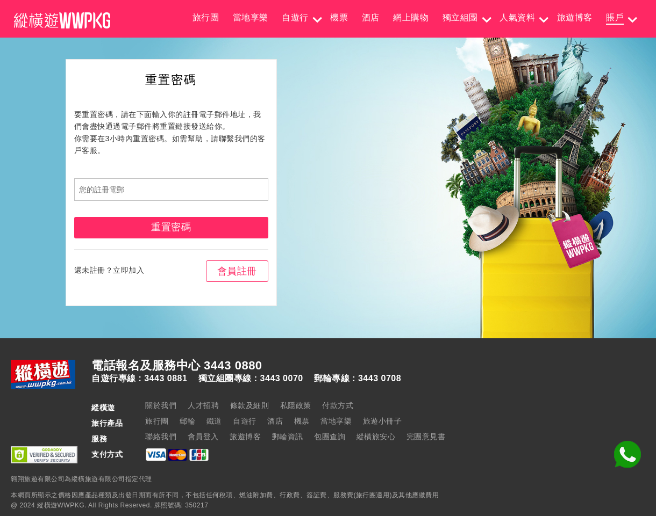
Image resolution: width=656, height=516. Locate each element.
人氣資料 (517, 17)
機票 (339, 17)
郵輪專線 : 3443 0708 (357, 378)
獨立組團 (460, 17)
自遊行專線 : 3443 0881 (139, 378)
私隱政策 (295, 405)
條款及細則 (249, 405)
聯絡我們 (160, 436)
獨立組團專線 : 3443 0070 (250, 378)
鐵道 (214, 421)
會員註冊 (237, 271)
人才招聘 (203, 405)
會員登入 (203, 436)
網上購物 (411, 17)
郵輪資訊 (287, 436)
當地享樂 (250, 17)
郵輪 (187, 421)
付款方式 (337, 405)
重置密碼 (171, 227)
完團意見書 (426, 436)
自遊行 (295, 17)
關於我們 (160, 405)
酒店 (371, 17)
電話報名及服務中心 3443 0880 (176, 366)
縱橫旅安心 (376, 436)
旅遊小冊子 (382, 421)
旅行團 (205, 17)
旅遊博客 (575, 17)
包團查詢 (329, 436)
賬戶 (615, 17)
